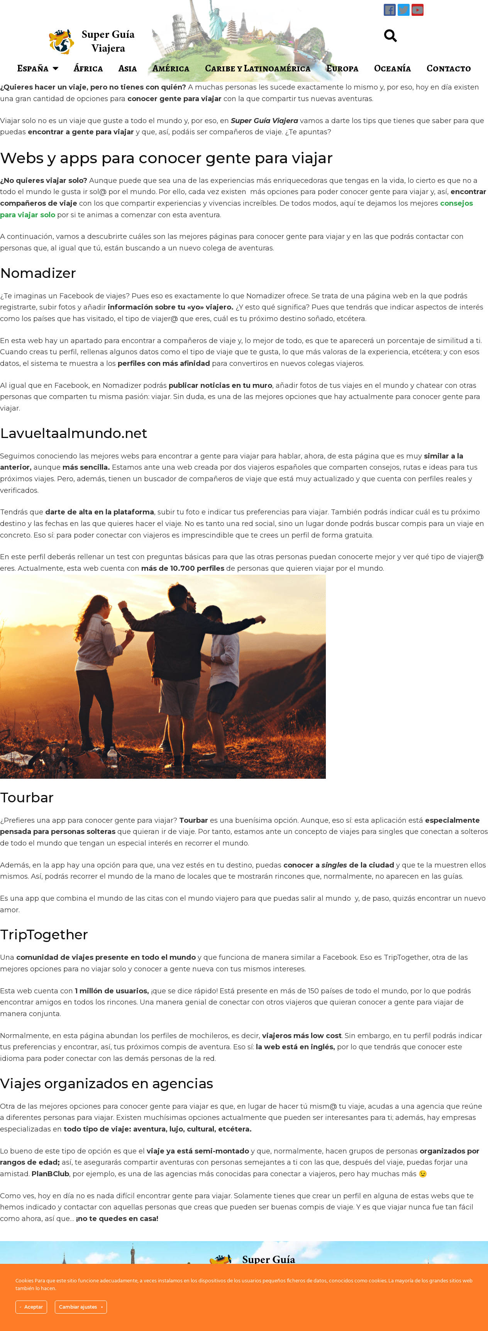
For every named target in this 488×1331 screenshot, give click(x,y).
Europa (342, 68)
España (38, 68)
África (88, 68)
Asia (128, 68)
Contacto (449, 68)
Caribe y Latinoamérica (258, 68)
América (171, 68)
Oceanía (392, 68)
